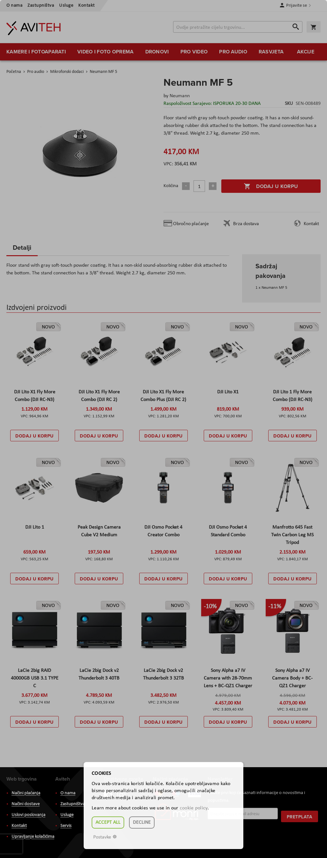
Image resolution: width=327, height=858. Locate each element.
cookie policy (194, 808)
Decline (142, 822)
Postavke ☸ (105, 837)
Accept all (107, 822)
